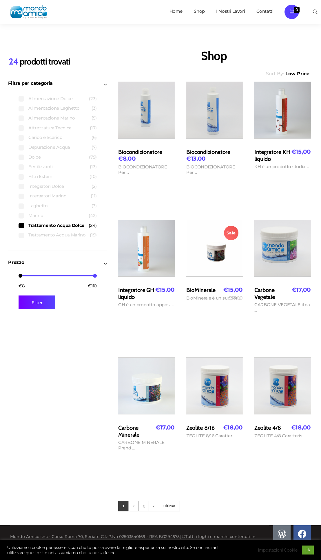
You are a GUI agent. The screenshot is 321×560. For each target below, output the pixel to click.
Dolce (34, 157)
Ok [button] (307, 550)
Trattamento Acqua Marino (57, 235)
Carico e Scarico (45, 137)
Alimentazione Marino (51, 118)
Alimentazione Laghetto (53, 108)
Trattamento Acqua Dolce (56, 225)
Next (154, 506)
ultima (169, 506)
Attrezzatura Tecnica (50, 128)
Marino (35, 215)
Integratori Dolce (46, 186)
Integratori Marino (47, 196)
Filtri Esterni (41, 176)
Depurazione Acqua (49, 147)
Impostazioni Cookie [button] (278, 550)
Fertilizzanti (40, 166)
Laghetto (38, 205)
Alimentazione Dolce (50, 98)
